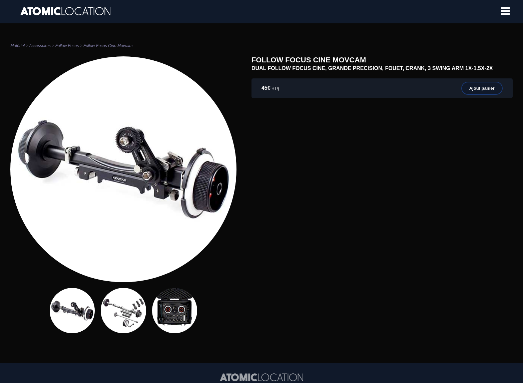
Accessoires (40, 45)
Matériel (17, 45)
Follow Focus (67, 45)
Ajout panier (482, 88)
